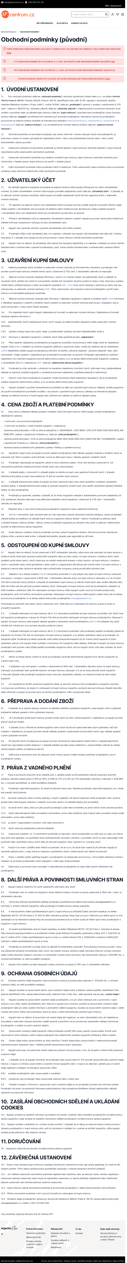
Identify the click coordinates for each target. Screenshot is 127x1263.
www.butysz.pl (8, 124)
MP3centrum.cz (8, 32)
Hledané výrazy (70, 1261)
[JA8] (47, 289)
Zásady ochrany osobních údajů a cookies (34, 1247)
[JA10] (4, 350)
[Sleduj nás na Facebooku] (2, 1236)
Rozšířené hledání (85, 1261)
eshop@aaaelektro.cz (81, 598)
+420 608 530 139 (34, 2)
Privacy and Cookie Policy (52, 1261)
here (9, 53)
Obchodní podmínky (35, 1236)
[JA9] (111, 298)
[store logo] (18, 14)
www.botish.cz (95, 120)
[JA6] (63, 285)
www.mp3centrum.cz (77, 120)
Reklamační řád (33, 1240)
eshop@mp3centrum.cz (12, 2)
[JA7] (70, 285)
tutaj (107, 79)
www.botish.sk (110, 120)
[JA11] (38, 362)
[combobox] (90, 14)
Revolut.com (28, 1261)
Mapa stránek (118, 1261)
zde (113, 62)
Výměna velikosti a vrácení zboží (60, 1244)
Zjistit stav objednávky (102, 1261)
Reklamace (56, 1250)
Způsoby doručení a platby (60, 1237)
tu (113, 70)
